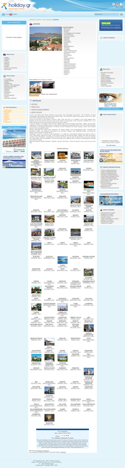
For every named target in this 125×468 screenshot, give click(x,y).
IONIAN (6, 82)
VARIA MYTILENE (69, 65)
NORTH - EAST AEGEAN (12, 85)
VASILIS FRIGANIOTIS (108, 78)
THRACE (7, 89)
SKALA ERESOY (69, 58)
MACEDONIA (8, 88)
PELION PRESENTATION (109, 183)
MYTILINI (67, 30)
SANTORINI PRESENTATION (110, 176)
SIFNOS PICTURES (107, 214)
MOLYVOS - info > (75, 177)
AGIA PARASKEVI (69, 68)
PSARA (6, 66)
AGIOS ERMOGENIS (70, 51)
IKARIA (6, 57)
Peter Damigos (105, 77)
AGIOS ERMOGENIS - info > (36, 410)
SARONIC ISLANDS (10, 86)
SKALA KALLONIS (69, 52)
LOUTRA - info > (62, 169)
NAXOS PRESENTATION (109, 172)
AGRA (66, 56)
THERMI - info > (89, 206)
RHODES (7, 119)
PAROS (6, 115)
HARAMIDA (67, 42)
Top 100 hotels (111, 145)
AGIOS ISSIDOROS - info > (36, 191)
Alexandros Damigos (107, 83)
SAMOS (6, 63)
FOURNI (6, 65)
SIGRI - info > (62, 351)
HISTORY (34, 104)
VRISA (66, 74)
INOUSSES (7, 69)
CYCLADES (8, 79)
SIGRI (66, 43)
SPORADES (8, 83)
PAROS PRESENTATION (108, 173)
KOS (5, 120)
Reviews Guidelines (43, 450)
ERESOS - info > (89, 243)
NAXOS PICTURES (107, 220)
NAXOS (6, 116)
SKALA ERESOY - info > (36, 197)
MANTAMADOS (69, 46)
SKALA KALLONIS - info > (62, 191)
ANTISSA (67, 54)
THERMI (66, 48)
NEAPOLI (67, 71)
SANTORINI (8, 110)
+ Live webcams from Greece (109, 194)
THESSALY (7, 92)
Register (63, 452)
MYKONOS (7, 112)
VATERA (66, 39)
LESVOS (7, 62)
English (15, 14)
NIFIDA (66, 45)
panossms (64, 431)
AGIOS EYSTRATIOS (10, 68)
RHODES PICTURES (107, 221)
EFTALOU (67, 40)
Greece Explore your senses (110, 109)
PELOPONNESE (9, 95)
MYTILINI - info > (62, 161)
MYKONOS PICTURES (108, 213)
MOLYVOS (67, 29)
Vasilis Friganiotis (106, 86)
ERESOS (67, 62)
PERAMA (67, 59)
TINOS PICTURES (106, 223)
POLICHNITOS (68, 34)
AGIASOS (67, 37)
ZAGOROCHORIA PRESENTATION (106, 185)
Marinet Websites (106, 81)
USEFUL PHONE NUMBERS (40, 109)
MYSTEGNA (68, 55)
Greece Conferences (14, 127)
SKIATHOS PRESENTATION (110, 179)
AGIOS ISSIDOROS (70, 64)
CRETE (6, 97)
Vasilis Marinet (105, 75)
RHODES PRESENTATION (109, 175)
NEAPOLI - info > (36, 318)
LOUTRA (67, 70)
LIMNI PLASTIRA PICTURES (110, 219)
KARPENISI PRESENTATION (110, 188)
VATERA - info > (89, 210)
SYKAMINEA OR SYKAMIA (72, 33)
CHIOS (6, 60)
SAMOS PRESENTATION (109, 177)
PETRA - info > (75, 162)
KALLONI (67, 61)
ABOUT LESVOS (36, 112)
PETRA (66, 32)
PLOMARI (67, 49)
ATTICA (6, 94)
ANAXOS (67, 73)
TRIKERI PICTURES (107, 216)
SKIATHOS (7, 122)
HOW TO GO (35, 107)
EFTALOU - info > (75, 210)
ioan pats (104, 84)
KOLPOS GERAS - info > (36, 163)
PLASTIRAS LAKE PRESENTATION (106, 181)
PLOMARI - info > (49, 161)
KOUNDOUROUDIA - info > (49, 305)
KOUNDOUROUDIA (70, 67)
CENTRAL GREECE (10, 98)
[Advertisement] (111, 53)
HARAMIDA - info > (49, 257)
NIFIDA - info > (75, 338)
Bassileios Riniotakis (107, 72)
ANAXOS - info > (89, 224)
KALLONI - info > (89, 299)
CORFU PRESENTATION (109, 170)
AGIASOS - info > (62, 196)
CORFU (6, 113)
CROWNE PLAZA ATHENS (110, 142)
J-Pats (103, 74)
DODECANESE (9, 80)
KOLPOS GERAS (69, 36)
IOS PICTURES (106, 217)
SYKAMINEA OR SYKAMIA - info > (75, 282)
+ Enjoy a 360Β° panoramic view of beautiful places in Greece (13, 157)
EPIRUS (6, 91)
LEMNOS (7, 59)
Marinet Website (106, 80)
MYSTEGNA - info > (76, 181)
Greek (7, 14)
